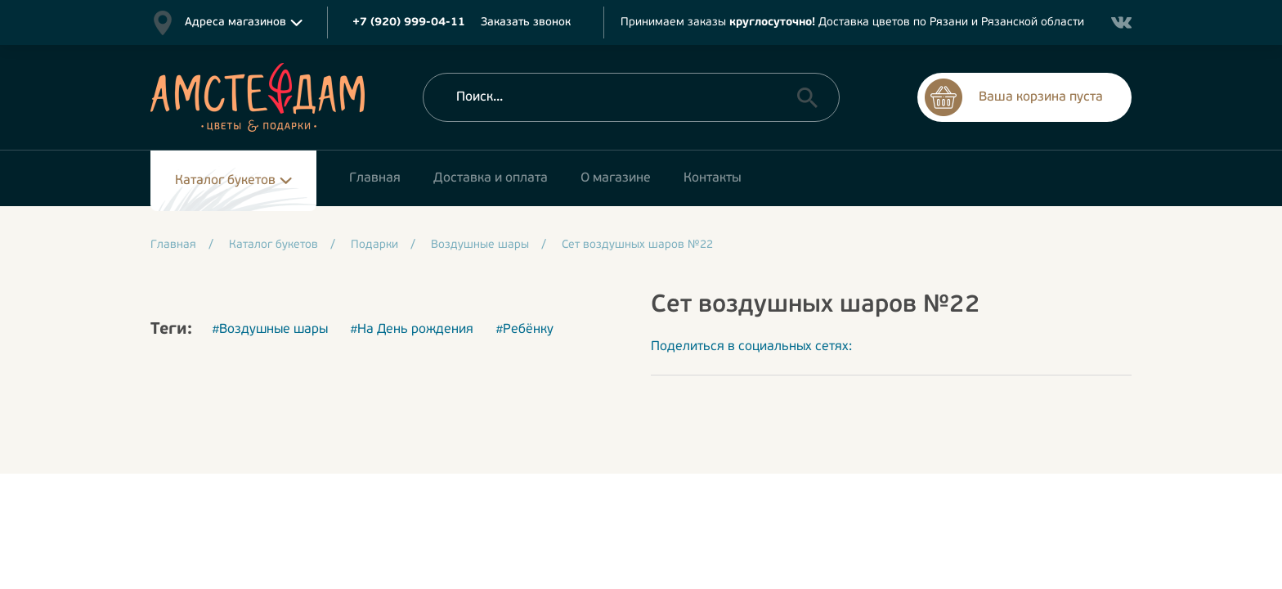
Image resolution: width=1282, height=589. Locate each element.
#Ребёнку (524, 329)
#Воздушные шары (270, 329)
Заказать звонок (526, 22)
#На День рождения (411, 329)
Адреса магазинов (235, 22)
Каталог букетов (225, 180)
